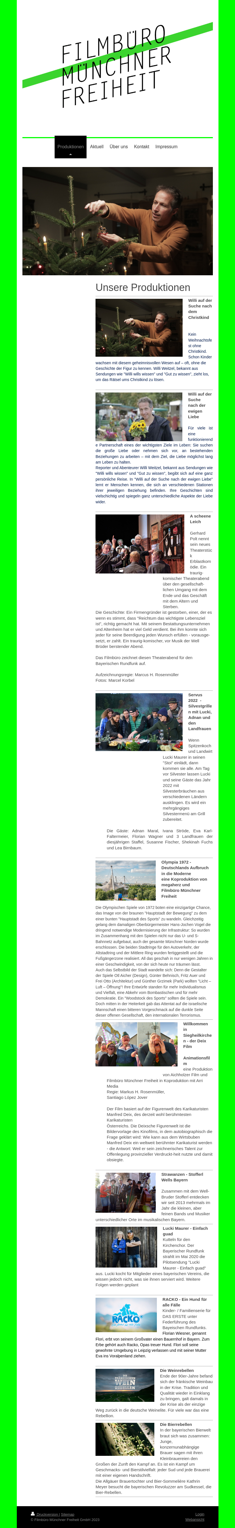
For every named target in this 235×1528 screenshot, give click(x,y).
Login (200, 1514)
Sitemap (68, 1514)
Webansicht (194, 1519)
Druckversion (45, 1514)
